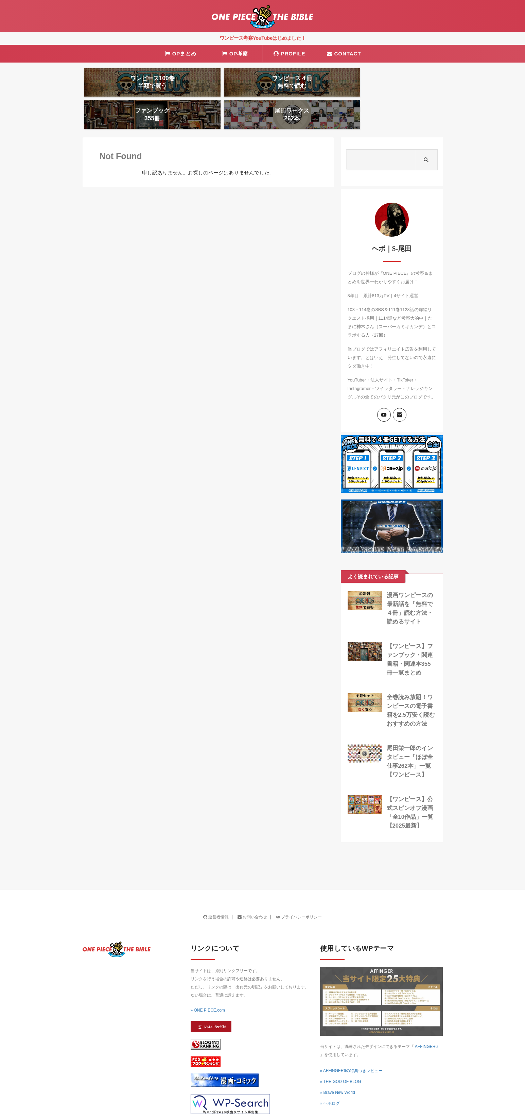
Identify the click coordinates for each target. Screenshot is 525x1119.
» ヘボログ (330, 1075)
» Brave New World (337, 1065)
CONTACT (344, 53)
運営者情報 (216, 889)
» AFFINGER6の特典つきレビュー (351, 1043)
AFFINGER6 (426, 1019)
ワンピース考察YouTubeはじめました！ (263, 38)
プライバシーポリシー (299, 889)
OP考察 (235, 53)
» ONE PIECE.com (208, 982)
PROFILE (289, 53)
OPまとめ (181, 53)
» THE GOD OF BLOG (340, 1054)
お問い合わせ (252, 889)
